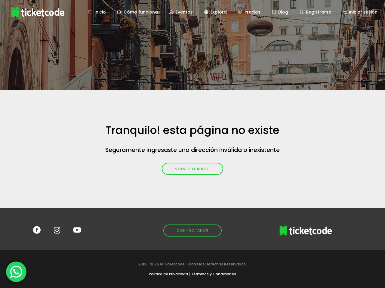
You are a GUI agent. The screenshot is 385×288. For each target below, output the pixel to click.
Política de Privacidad (168, 274)
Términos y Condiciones (213, 274)
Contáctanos (192, 230)
